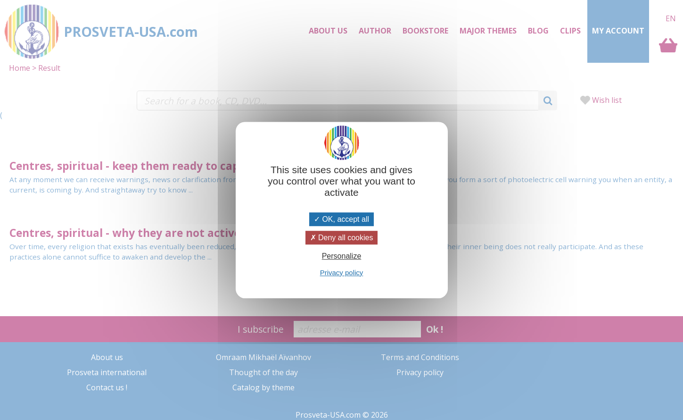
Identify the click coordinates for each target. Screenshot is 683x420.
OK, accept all (341, 219)
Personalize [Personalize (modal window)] (342, 256)
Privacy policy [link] (341, 273)
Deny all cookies (341, 238)
